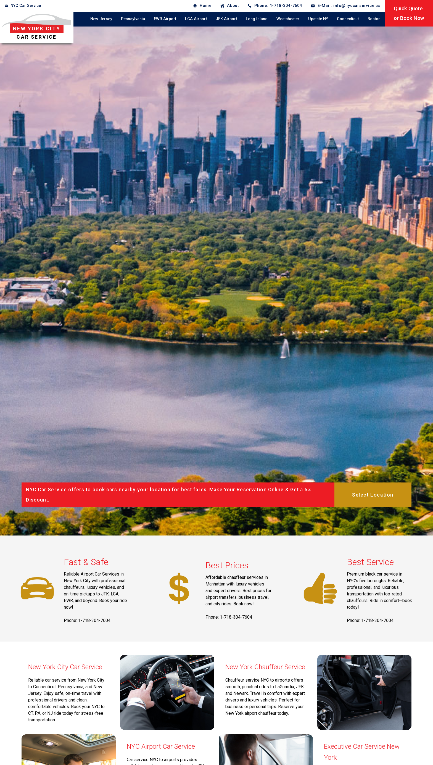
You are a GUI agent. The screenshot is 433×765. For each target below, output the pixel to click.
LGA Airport (196, 19)
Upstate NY (318, 19)
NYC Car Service (25, 5)
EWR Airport (165, 19)
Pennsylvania (133, 19)
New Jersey (101, 19)
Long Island (257, 19)
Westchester (287, 19)
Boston (374, 19)
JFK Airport (226, 19)
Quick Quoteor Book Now (409, 13)
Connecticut (348, 19)
